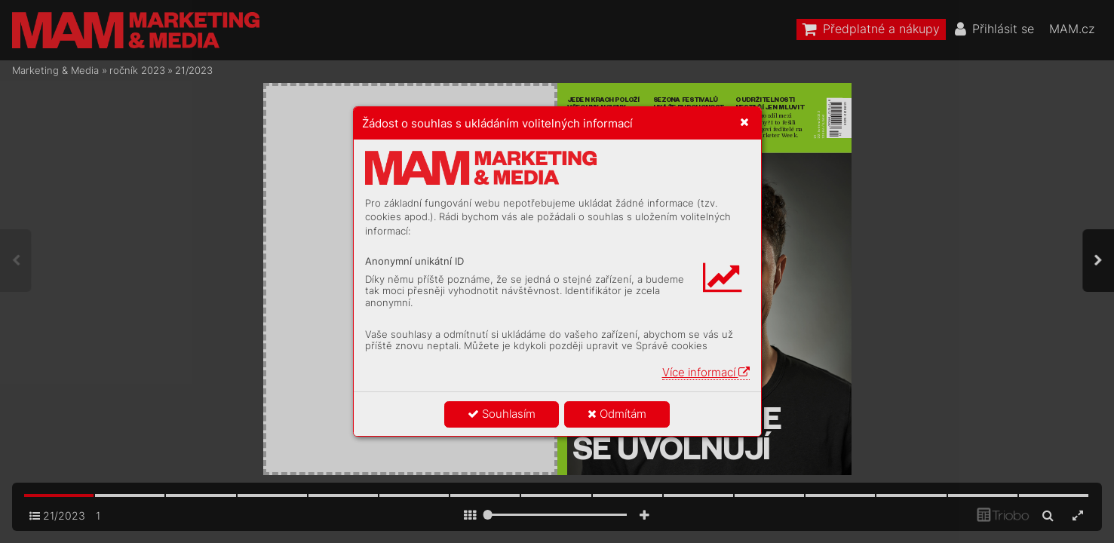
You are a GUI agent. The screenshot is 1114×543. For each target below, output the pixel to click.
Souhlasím (502, 413)
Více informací (706, 372)
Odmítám (617, 413)
